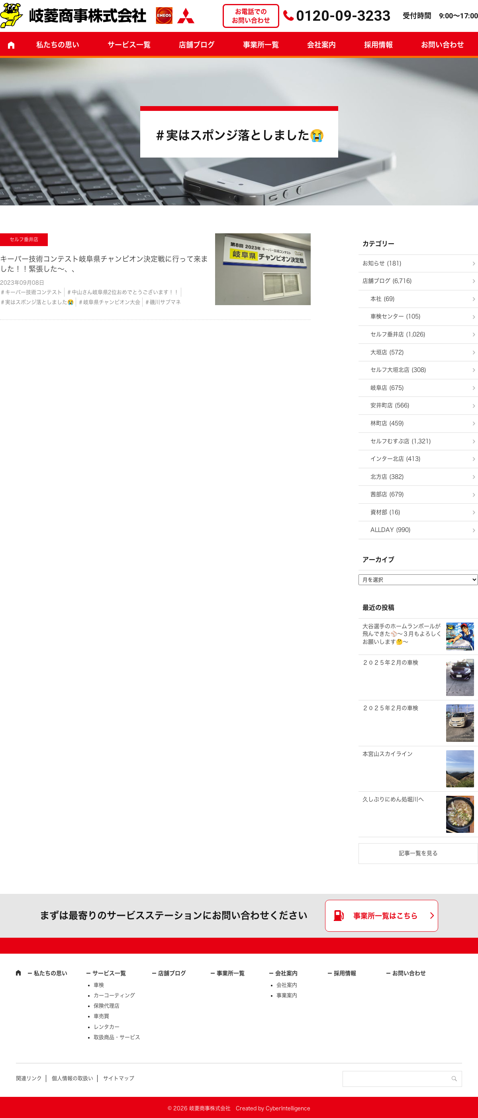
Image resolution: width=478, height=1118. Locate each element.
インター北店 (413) (395, 458)
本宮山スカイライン (387, 754)
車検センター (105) (395, 316)
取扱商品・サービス (117, 1037)
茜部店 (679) (387, 494)
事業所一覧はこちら (385, 915)
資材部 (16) (385, 512)
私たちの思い (57, 44)
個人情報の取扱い (72, 1078)
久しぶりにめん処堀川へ (393, 799)
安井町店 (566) (389, 405)
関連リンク (29, 1078)
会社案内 (321, 44)
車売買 (101, 1016)
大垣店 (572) (387, 352)
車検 (99, 985)
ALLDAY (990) (390, 529)
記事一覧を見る (418, 853)
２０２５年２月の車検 (390, 662)
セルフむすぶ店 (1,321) (400, 441)
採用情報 (378, 44)
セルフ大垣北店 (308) (398, 370)
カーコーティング (114, 995)
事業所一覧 (261, 44)
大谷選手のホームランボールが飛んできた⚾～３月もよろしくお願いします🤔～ (402, 634)
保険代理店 (107, 1005)
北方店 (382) (387, 476)
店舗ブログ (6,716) (387, 281)
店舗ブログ (197, 44)
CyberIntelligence (288, 1108)
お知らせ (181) (382, 263)
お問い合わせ (409, 973)
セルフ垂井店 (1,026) (397, 334)
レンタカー (107, 1026)
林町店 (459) (387, 423)
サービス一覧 (109, 973)
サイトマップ (118, 1078)
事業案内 (286, 995)
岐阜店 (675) (387, 387)
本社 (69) (382, 299)
